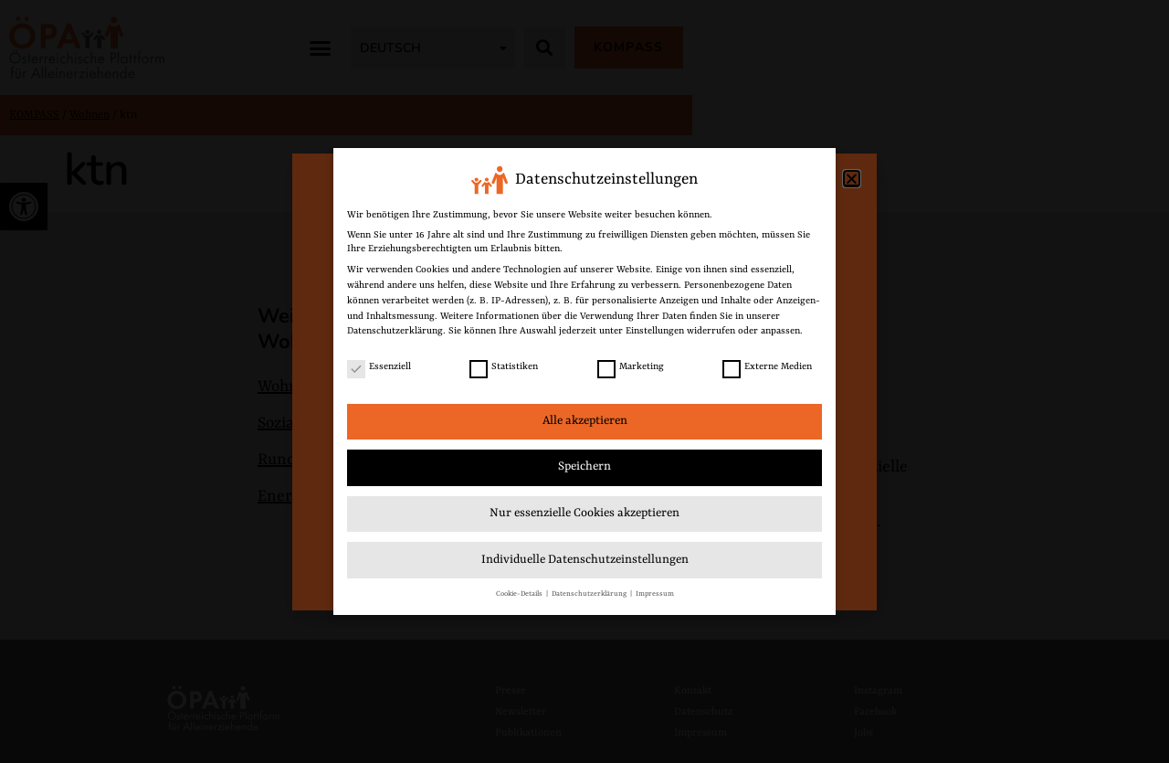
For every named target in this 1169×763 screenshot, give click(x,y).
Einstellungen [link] (655, 330)
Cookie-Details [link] (520, 593)
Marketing (630, 367)
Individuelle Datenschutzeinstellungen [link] (585, 560)
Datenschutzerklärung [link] (395, 330)
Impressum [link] (655, 593)
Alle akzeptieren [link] (584, 421)
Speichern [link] (584, 466)
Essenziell (379, 367)
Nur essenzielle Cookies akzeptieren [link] (584, 513)
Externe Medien (767, 367)
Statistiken (503, 367)
